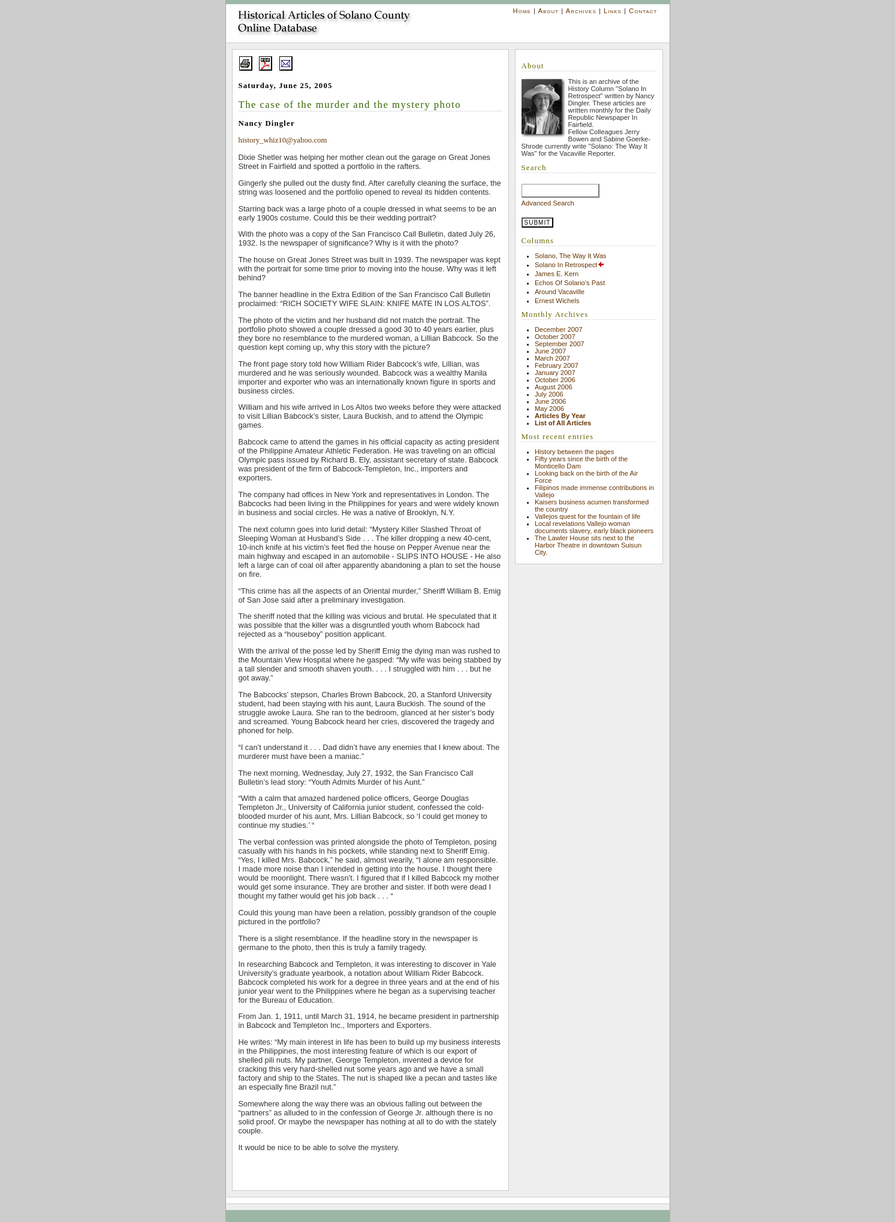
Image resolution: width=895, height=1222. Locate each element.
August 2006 (553, 387)
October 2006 (555, 379)
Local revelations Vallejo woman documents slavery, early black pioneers (594, 527)
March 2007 (552, 358)
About (548, 10)
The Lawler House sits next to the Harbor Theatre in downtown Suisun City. (588, 545)
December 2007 (559, 329)
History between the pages (574, 451)
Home (522, 10)
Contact (643, 10)
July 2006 (549, 394)
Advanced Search (548, 203)
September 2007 (559, 343)
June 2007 (550, 351)
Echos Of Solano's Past (570, 282)
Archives (581, 10)
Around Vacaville (559, 291)
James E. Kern (556, 273)
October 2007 (555, 336)
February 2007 (556, 365)
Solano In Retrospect (570, 264)
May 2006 (549, 408)
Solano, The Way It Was (571, 255)
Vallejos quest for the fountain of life (587, 516)
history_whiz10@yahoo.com (283, 140)
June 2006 (550, 401)
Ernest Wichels (557, 300)
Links (613, 10)
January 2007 (555, 372)
